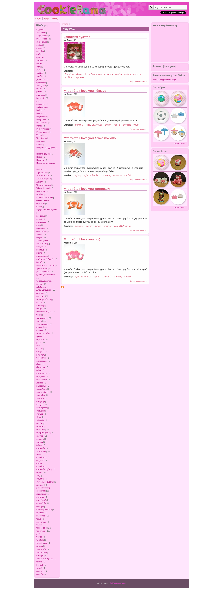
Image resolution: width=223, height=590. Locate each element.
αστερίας (40, 352)
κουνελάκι (40, 430)
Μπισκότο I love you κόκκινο (85, 90)
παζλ (38, 476)
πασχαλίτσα (41, 389)
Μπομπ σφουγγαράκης (46, 148)
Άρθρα (47, 18)
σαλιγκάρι (40, 402)
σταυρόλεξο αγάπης (45, 482)
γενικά (39, 525)
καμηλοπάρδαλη (43, 433)
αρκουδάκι (40, 448)
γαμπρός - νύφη (43, 333)
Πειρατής (40, 160)
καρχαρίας (40, 377)
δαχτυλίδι (40, 460)
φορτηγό (40, 506)
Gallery (55, 18)
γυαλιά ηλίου (41, 543)
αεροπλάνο (41, 522)
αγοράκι (39, 330)
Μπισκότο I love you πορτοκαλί (87, 188)
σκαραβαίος (41, 503)
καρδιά (39, 472)
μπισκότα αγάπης (77, 37)
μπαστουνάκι (42, 256)
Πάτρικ (39, 157)
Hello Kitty (40, 191)
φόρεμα (39, 571)
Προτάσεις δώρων (44, 312)
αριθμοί (39, 45)
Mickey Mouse (42, 129)
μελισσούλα (41, 386)
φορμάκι (40, 574)
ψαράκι (39, 423)
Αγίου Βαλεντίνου (43, 290)
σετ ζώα (39, 405)
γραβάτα (40, 540)
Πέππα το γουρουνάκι (45, 163)
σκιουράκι (40, 411)
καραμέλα (40, 216)
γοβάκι (39, 537)
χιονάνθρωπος (42, 272)
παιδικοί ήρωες (42, 107)
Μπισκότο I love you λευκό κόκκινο (90, 138)
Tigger (39, 135)
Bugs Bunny (41, 116)
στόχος (39, 70)
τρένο (38, 519)
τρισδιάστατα (42, 269)
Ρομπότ (39, 169)
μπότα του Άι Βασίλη (45, 259)
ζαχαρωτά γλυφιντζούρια (46, 210)
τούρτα (39, 238)
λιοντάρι (39, 383)
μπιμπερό (40, 95)
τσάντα (39, 562)
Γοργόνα (40, 141)
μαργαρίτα (40, 104)
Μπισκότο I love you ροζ (82, 239)
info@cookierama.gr (117, 583)
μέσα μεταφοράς (43, 488)
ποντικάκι (40, 398)
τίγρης (39, 417)
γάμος (39, 315)
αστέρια (39, 247)
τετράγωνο (41, 86)
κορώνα (39, 565)
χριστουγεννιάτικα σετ (45, 275)
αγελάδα (40, 439)
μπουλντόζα (41, 500)
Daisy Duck (41, 119)
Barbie (39, 110)
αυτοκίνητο (41, 491)
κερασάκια (40, 228)
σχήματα (40, 29)
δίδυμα (39, 302)
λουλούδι (40, 98)
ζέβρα (39, 370)
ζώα (38, 345)
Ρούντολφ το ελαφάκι (45, 265)
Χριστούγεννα (42, 241)
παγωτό (39, 234)
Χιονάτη (39, 182)
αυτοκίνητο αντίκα (44, 510)
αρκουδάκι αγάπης (44, 469)
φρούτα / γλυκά (42, 200)
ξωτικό (39, 262)
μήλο (38, 225)
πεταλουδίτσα (42, 392)
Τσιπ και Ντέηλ (42, 176)
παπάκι (39, 442)
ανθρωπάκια (41, 327)
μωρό (38, 343)
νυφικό (39, 568)
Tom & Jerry (41, 138)
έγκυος (39, 336)
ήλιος (38, 101)
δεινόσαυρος (41, 361)
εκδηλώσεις (41, 287)
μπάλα (39, 54)
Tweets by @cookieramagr (164, 80)
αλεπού (39, 348)
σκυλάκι (39, 414)
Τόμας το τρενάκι (43, 185)
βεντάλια (40, 51)
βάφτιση (39, 296)
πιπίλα (39, 64)
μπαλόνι (39, 92)
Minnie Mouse (42, 132)
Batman (39, 113)
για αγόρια (40, 531)
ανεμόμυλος (41, 42)
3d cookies (41, 32)
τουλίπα (39, 73)
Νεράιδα (40, 194)
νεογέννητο (41, 318)
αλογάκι (39, 436)
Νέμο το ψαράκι (43, 154)
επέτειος (40, 485)
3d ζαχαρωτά (42, 36)
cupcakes (40, 203)
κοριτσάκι (40, 339)
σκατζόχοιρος (42, 408)
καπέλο (39, 546)
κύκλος (39, 89)
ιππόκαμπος (41, 373)
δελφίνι (39, 445)
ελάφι (38, 364)
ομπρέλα (40, 58)
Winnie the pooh (43, 188)
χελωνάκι (40, 420)
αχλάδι (39, 219)
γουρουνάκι (41, 358)
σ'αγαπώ (40, 479)
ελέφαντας (40, 367)
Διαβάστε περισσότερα (138, 82)
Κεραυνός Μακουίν (44, 197)
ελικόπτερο (41, 494)
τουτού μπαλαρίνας (44, 559)
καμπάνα (40, 250)
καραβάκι (40, 513)
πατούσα (40, 61)
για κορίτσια (41, 528)
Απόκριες (40, 293)
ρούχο (39, 534)
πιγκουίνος (41, 395)
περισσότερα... (180, 144)
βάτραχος (40, 355)
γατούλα (40, 426)
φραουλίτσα (41, 231)
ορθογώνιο (41, 82)
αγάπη (39, 463)
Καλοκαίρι (40, 306)
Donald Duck (42, 123)
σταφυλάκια (41, 222)
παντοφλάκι (41, 549)
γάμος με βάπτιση (44, 299)
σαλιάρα (40, 556)
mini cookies (41, 39)
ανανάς (39, 206)
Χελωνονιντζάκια (43, 179)
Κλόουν (39, 144)
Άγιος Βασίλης (42, 243)
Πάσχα (39, 309)
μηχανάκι (40, 497)
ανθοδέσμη (41, 457)
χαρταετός (40, 79)
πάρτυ (39, 321)
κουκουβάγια (41, 380)
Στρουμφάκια (42, 173)
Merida (39, 126)
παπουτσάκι (41, 552)
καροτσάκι (40, 516)
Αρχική (38, 18)
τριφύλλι (39, 76)
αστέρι (39, 48)
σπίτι (38, 67)
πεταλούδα (41, 451)
